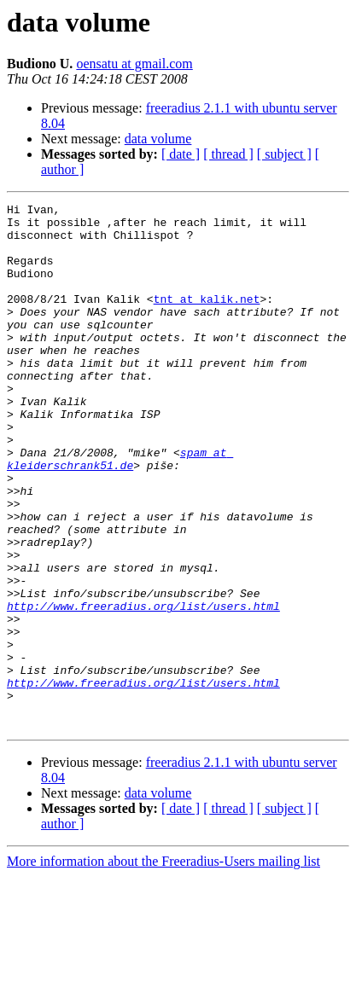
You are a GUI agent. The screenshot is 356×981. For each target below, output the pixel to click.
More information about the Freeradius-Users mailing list (163, 966)
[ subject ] (284, 154)
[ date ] (180, 154)
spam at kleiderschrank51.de (120, 511)
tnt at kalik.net (207, 319)
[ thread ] (228, 154)
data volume (158, 138)
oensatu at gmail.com (134, 63)
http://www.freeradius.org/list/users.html (143, 687)
